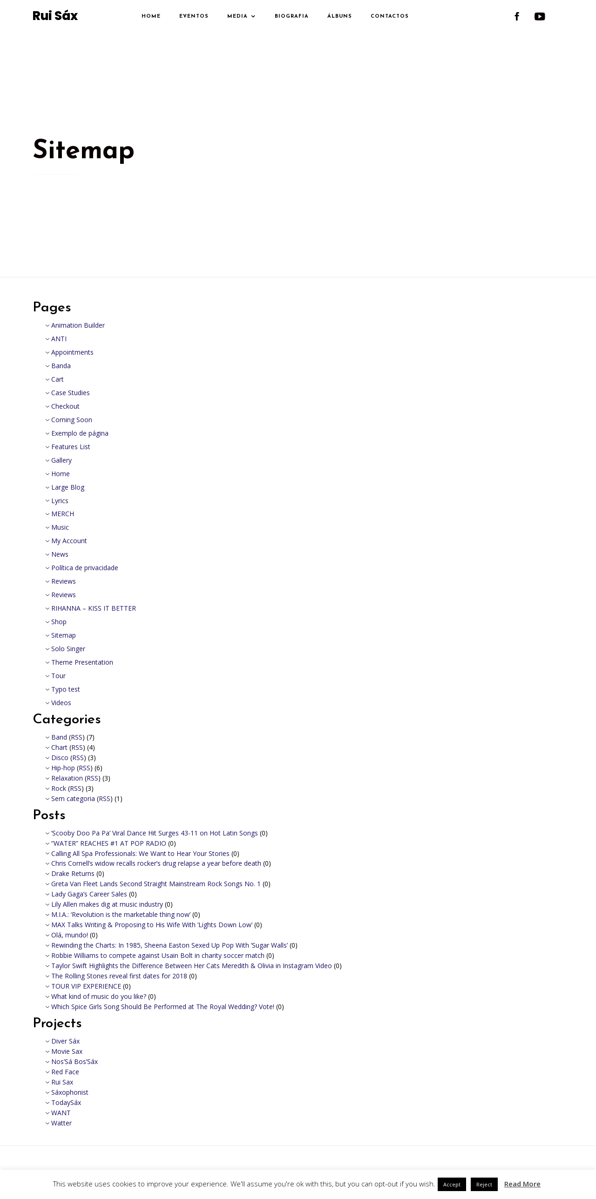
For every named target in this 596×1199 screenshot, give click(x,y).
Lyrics (59, 500)
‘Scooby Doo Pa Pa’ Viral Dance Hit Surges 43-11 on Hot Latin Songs (154, 833)
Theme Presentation (82, 662)
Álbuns (339, 16)
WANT (61, 1112)
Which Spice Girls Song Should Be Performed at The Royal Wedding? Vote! (162, 1006)
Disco (59, 757)
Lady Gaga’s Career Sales (89, 893)
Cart (57, 379)
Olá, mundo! (69, 934)
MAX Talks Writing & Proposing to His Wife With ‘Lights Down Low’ (151, 924)
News (59, 554)
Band (59, 737)
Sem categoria (73, 798)
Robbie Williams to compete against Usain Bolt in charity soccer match (157, 955)
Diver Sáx (65, 1041)
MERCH (62, 513)
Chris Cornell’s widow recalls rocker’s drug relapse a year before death (156, 863)
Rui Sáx (55, 16)
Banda (61, 365)
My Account (69, 540)
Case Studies (70, 392)
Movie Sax (66, 1051)
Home (151, 16)
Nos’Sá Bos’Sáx (74, 1061)
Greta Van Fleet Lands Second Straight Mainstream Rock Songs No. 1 (156, 883)
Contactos (390, 16)
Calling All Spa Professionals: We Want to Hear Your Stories (140, 853)
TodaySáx (66, 1102)
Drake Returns (73, 873)
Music (60, 527)
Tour (58, 675)
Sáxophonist (69, 1092)
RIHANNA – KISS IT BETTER (93, 608)
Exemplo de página (79, 433)
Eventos (194, 16)
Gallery (61, 460)
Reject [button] (484, 1184)
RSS (76, 737)
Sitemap (63, 635)
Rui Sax (62, 1082)
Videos (61, 702)
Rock (58, 788)
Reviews (63, 581)
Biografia (292, 16)
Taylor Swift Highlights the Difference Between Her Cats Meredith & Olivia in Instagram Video (191, 965)
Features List (70, 446)
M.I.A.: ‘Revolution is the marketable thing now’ (120, 914)
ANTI (59, 338)
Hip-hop (63, 767)
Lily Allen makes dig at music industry (107, 904)
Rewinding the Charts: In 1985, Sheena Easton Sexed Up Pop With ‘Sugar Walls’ (169, 945)
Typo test (65, 689)
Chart (59, 747)
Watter (61, 1122)
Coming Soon (71, 419)
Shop (59, 621)
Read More (522, 1183)
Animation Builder (78, 325)
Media (237, 16)
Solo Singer (68, 648)
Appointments (72, 352)
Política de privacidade (84, 567)
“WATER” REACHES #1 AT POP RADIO (108, 843)
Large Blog (67, 487)
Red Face (65, 1071)
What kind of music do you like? (98, 996)
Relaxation (67, 778)
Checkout (65, 406)
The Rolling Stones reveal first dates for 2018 (119, 975)
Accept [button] (452, 1184)
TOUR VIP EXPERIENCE (86, 986)
